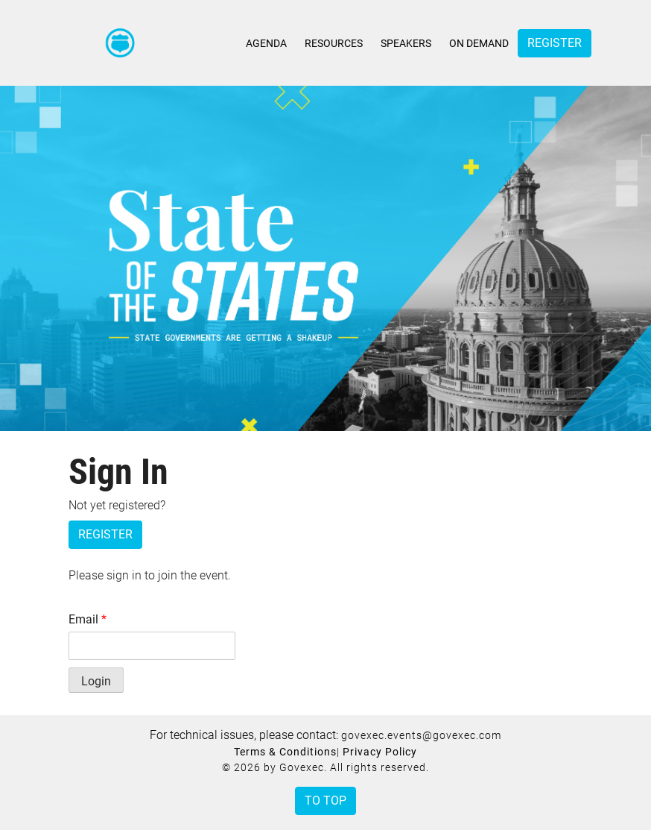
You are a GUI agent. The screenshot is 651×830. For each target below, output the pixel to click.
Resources (334, 43)
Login (96, 681)
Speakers (406, 43)
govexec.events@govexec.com (421, 735)
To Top (325, 800)
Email (88, 619)
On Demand (479, 43)
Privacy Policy (380, 752)
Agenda (266, 43)
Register (554, 43)
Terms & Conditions (285, 752)
